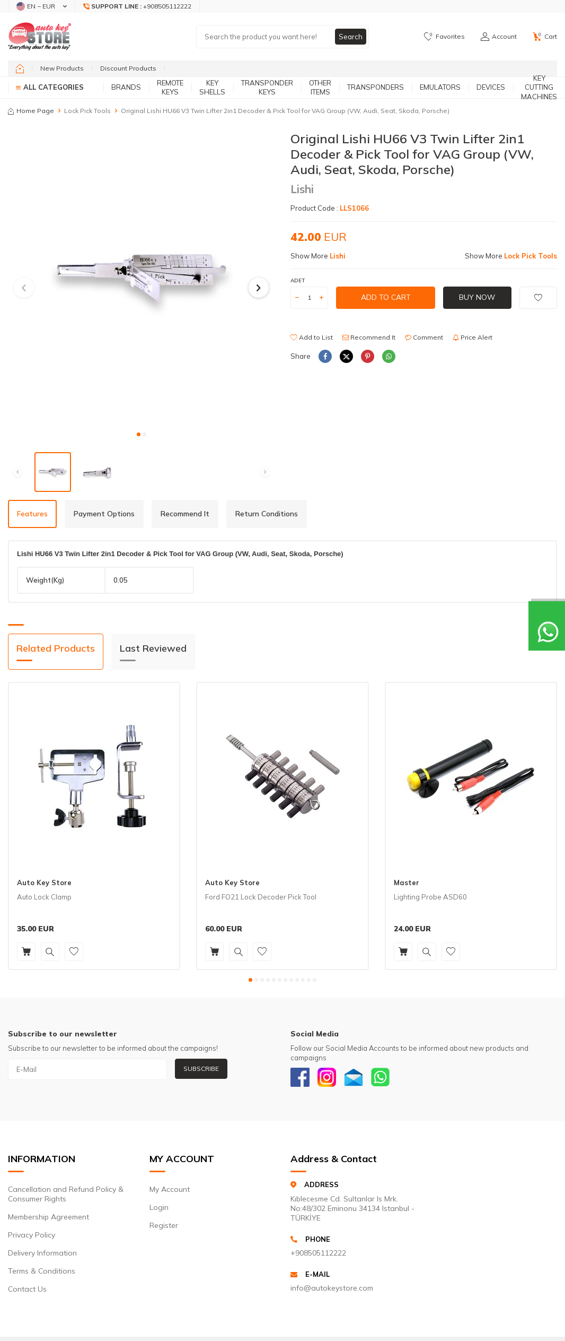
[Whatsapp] (388, 1078)
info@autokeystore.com (331, 1290)
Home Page (31, 111)
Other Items (320, 87)
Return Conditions (266, 513)
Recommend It (368, 337)
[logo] (40, 37)
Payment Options (104, 513)
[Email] (359, 1078)
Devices (490, 87)
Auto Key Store (44, 882)
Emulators (440, 87)
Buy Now (477, 297)
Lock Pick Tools (87, 111)
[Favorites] (444, 36)
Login (159, 1210)
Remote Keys (170, 87)
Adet (297, 280)
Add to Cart (386, 297)
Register (163, 1228)
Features (32, 513)
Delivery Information (42, 1255)
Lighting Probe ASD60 (430, 897)
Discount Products (128, 68)
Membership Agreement (48, 1219)
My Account (169, 1192)
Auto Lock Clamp (44, 897)
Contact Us (27, 1291)
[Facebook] (301, 1078)
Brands (126, 87)
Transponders (375, 87)
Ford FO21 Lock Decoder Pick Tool (260, 897)
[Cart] (545, 36)
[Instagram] (330, 1078)
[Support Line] (137, 6)
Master (406, 882)
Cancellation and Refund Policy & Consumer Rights (65, 1196)
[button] (138, 434)
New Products (62, 68)
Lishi (302, 189)
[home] (20, 68)
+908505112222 (318, 1255)
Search (350, 36)
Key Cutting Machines (539, 87)
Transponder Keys (267, 87)
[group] (141, 278)
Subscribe (201, 1068)
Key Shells (212, 87)
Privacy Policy (31, 1237)
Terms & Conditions (41, 1273)
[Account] (499, 36)
